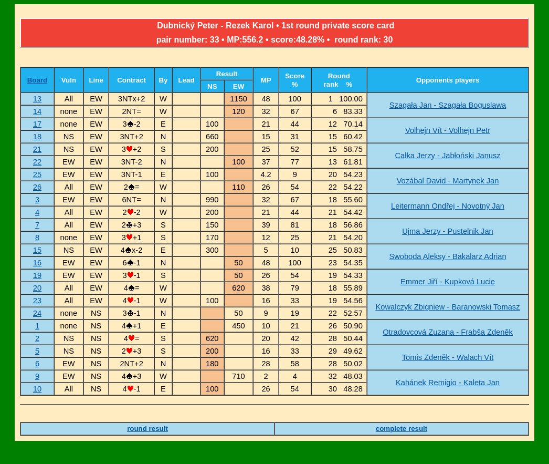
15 (37, 250)
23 (37, 300)
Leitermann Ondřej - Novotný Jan (447, 206)
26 (37, 187)
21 (37, 149)
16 (37, 263)
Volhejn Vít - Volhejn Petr (447, 130)
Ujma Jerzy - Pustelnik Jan (447, 231)
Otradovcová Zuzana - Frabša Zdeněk (448, 332)
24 (37, 313)
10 (37, 389)
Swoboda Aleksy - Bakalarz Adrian (447, 256)
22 (37, 162)
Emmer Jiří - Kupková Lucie (447, 281)
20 (37, 288)
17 (37, 124)
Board (37, 80)
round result (147, 428)
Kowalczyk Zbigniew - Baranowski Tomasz (447, 307)
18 (37, 136)
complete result (402, 428)
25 (37, 174)
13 (37, 99)
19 (37, 275)
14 (37, 111)
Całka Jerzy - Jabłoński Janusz (447, 155)
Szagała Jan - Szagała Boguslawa (447, 105)
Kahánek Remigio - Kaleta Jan (448, 382)
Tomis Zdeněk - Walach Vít (448, 357)
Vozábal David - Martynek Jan (448, 181)
